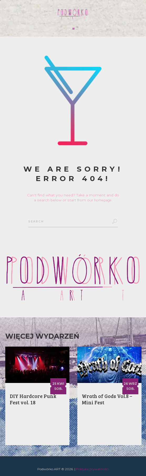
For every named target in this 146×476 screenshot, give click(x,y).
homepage (103, 200)
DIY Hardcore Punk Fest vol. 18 (33, 399)
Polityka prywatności (92, 469)
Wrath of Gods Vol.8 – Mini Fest (107, 399)
